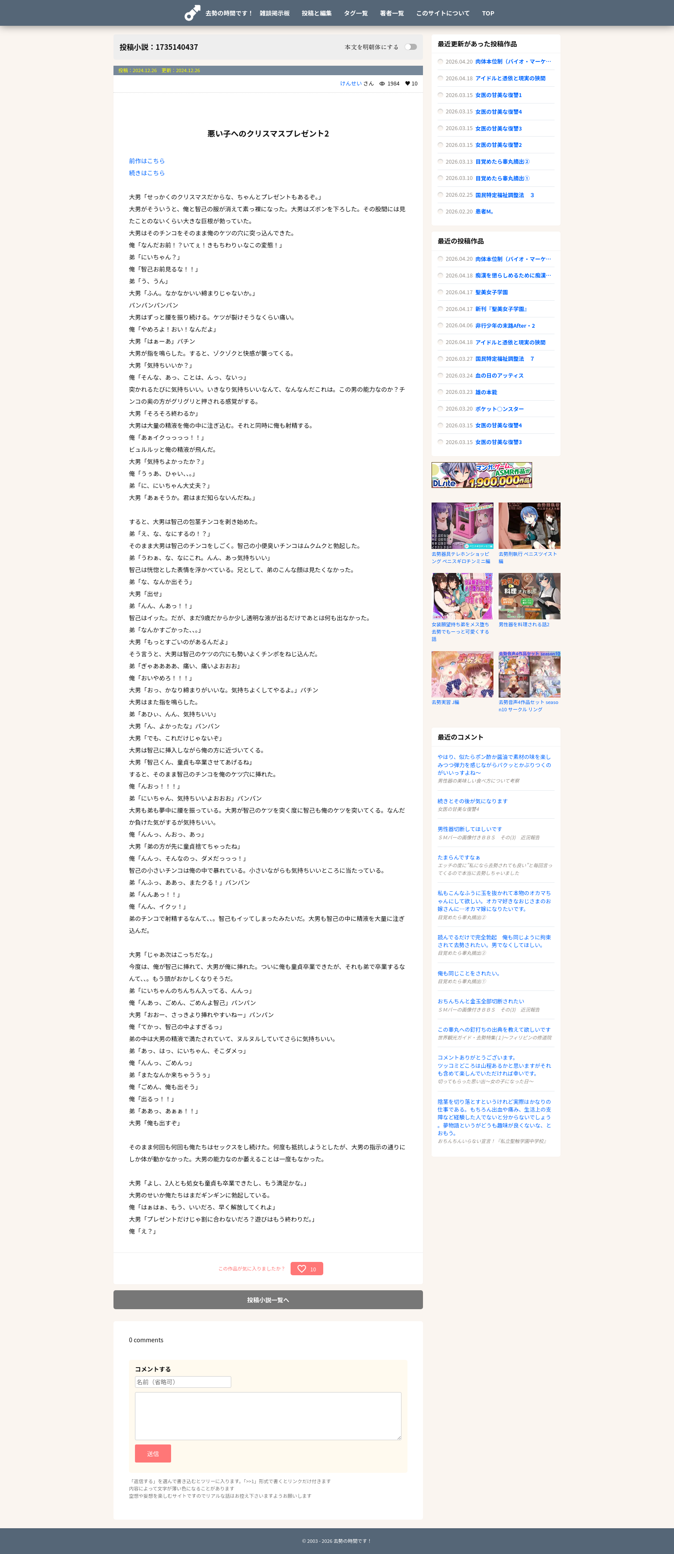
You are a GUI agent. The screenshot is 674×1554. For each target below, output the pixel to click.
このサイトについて (443, 13)
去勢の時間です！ (229, 13)
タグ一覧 (356, 13)
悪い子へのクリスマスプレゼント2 (268, 133)
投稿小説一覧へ (268, 1299)
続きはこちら (147, 172)
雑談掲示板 (275, 13)
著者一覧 (392, 13)
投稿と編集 (317, 13)
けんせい (351, 83)
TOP (488, 13)
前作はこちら (147, 160)
